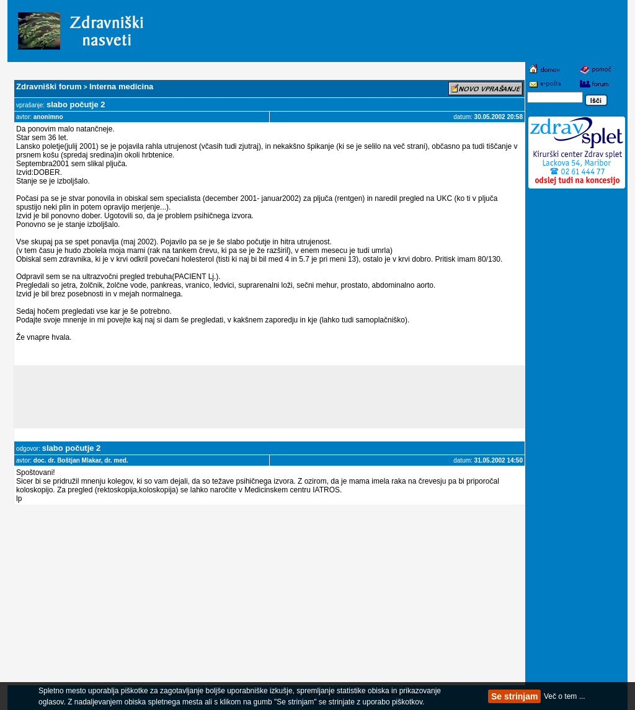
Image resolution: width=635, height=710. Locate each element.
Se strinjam (514, 696)
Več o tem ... (564, 696)
